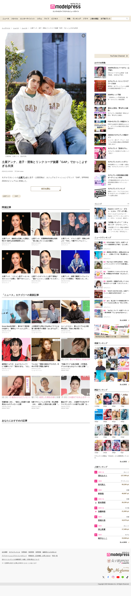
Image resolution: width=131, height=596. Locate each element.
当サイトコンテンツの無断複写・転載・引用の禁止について (20, 559)
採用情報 (38, 552)
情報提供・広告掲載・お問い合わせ (39, 556)
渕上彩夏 (101, 529)
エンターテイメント (27, 19)
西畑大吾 (101, 520)
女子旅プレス (105, 19)
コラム (39, 19)
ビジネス (54, 19)
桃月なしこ (102, 538)
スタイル (14, 19)
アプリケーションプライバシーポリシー (14, 556)
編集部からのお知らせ (49, 552)
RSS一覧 (55, 556)
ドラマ (85, 19)
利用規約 (24, 552)
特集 (68, 19)
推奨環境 (31, 552)
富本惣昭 (101, 503)
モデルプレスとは (14, 552)
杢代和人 (101, 485)
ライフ (46, 19)
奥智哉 (101, 494)
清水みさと (102, 476)
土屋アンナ (23, 177)
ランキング (77, 19)
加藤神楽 (101, 511)
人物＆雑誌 (94, 19)
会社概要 (4, 552)
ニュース (6, 19)
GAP (16, 196)
